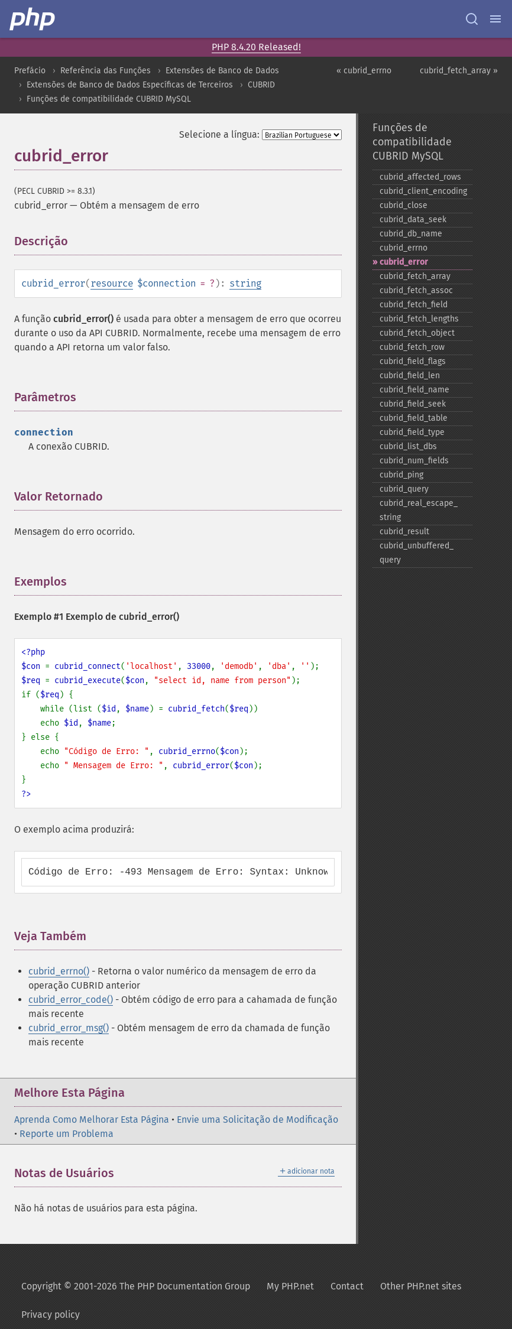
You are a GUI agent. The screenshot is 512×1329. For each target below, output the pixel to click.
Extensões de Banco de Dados (222, 71)
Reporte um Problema (67, 1133)
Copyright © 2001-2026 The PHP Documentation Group (135, 1286)
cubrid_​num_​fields (414, 461)
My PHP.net (290, 1286)
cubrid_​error (404, 262)
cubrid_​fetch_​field (414, 305)
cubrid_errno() (58, 971)
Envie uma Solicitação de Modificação (257, 1119)
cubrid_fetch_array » (459, 71)
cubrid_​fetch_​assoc (416, 290)
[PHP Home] (33, 19)
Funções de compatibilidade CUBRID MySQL (109, 99)
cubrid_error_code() (70, 999)
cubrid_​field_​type (412, 432)
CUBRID (261, 85)
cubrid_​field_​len (410, 376)
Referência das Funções (105, 71)
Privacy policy (50, 1314)
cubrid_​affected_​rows (420, 177)
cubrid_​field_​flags (413, 361)
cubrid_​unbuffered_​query (416, 553)
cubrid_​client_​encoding (423, 191)
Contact (347, 1286)
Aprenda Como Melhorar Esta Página (91, 1119)
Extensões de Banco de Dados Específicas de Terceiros (130, 85)
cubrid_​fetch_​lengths (419, 319)
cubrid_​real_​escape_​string (419, 510)
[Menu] (495, 19)
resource (111, 283)
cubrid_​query (404, 489)
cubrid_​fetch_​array (415, 276)
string (245, 283)
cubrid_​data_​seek (413, 220)
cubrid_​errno (403, 248)
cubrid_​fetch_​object (417, 333)
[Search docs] (472, 19)
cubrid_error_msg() (68, 1028)
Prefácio (30, 71)
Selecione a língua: (219, 134)
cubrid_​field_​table (414, 418)
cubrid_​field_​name (414, 390)
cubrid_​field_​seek (413, 404)
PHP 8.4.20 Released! (256, 47)
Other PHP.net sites (420, 1286)
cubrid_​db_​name (411, 234)
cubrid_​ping (401, 475)
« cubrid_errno (363, 71)
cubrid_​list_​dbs (408, 446)
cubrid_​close (403, 205)
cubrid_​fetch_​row (412, 347)
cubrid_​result (404, 532)
